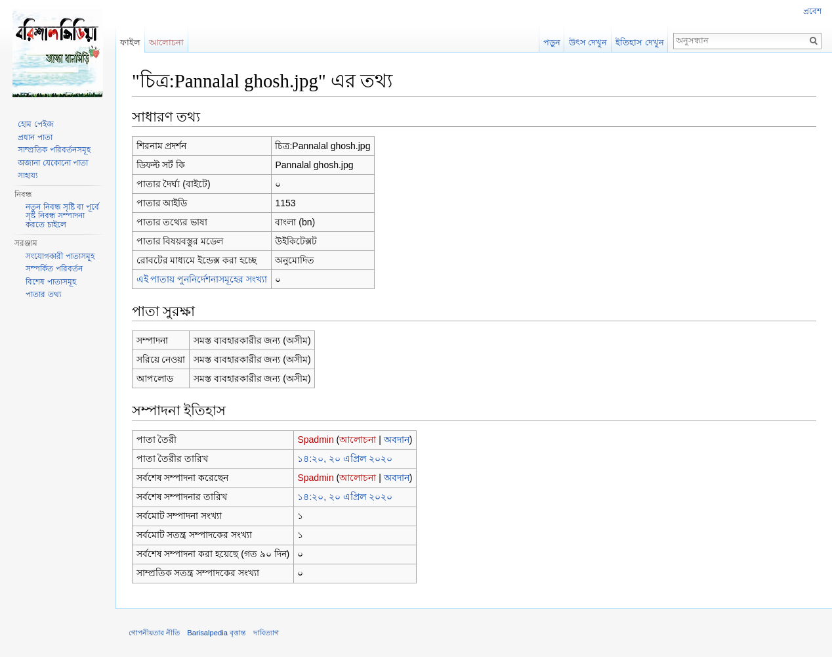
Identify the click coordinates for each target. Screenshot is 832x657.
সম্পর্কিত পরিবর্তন (54, 268)
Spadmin (315, 439)
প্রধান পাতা (35, 137)
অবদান (396, 439)
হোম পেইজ (35, 124)
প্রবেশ (812, 11)
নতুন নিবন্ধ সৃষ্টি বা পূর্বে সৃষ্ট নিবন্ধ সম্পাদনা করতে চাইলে (62, 215)
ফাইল (130, 42)
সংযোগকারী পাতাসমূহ (60, 256)
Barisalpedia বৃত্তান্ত (216, 633)
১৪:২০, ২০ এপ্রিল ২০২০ (344, 458)
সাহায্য (27, 175)
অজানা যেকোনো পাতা (53, 163)
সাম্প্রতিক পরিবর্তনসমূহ (54, 149)
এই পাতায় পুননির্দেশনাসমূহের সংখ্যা (202, 279)
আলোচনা (357, 439)
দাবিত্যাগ (266, 633)
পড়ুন (551, 42)
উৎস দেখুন (588, 42)
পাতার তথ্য (43, 294)
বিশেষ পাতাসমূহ (50, 281)
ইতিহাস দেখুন (639, 42)
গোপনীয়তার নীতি (154, 633)
